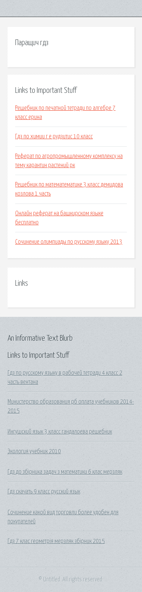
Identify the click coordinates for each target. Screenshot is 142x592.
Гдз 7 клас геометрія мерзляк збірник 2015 (56, 541)
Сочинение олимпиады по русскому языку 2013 (68, 242)
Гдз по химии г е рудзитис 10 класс (54, 136)
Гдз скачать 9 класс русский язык (44, 492)
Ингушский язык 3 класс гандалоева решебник (60, 432)
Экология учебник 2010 (34, 451)
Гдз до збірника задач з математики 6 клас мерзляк (65, 472)
